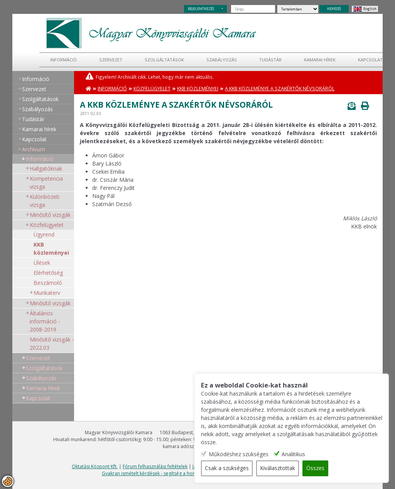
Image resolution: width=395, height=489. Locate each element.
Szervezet (110, 60)
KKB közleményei (51, 248)
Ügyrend (44, 234)
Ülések (42, 262)
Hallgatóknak (46, 168)
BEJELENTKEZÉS (201, 8)
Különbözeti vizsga (44, 200)
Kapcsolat (370, 60)
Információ (63, 60)
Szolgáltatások (164, 60)
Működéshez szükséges (240, 454)
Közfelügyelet (47, 224)
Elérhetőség (48, 272)
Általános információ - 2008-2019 (45, 321)
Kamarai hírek (320, 60)
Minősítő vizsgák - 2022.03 (52, 343)
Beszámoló (48, 282)
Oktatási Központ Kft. (95, 466)
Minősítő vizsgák (50, 214)
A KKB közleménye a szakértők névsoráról (279, 88)
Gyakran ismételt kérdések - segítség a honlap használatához (168, 473)
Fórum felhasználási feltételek (155, 466)
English (369, 8)
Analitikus (295, 454)
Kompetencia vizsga (46, 182)
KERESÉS (334, 8)
